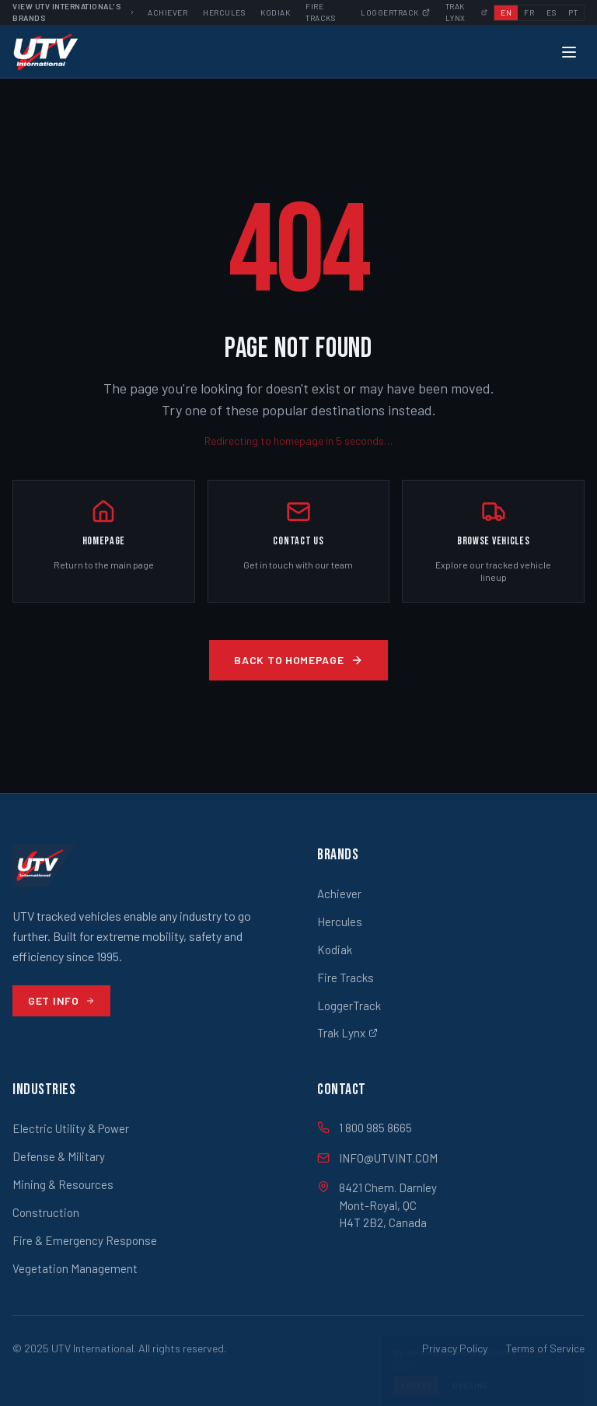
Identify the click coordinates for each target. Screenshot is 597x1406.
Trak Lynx (347, 1033)
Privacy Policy (454, 1348)
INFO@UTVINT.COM (377, 1158)
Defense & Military (58, 1156)
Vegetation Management (75, 1268)
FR (529, 12)
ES (551, 12)
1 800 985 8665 (364, 1128)
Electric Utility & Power (70, 1128)
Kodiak (275, 12)
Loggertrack (395, 12)
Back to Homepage (298, 659)
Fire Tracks (345, 978)
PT (573, 12)
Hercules (224, 12)
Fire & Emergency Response (84, 1240)
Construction (45, 1212)
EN (506, 12)
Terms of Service (545, 1348)
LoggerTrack (349, 1006)
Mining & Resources (62, 1184)
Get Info (61, 1000)
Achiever (167, 12)
